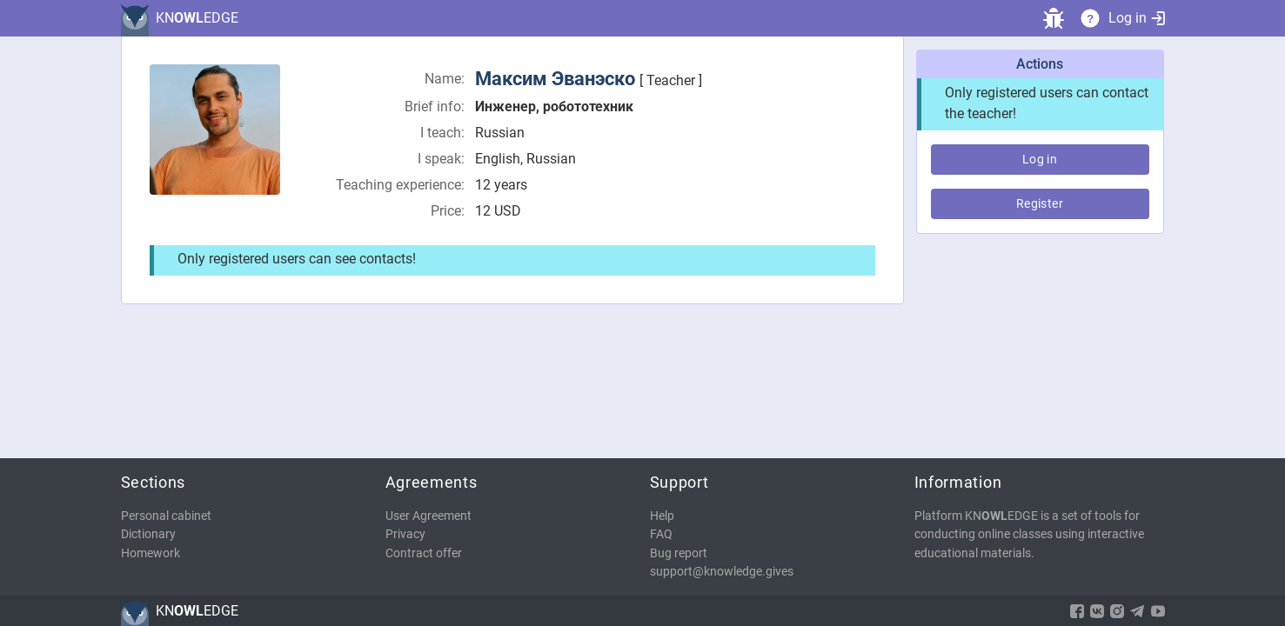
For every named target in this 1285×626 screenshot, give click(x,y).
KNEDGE (197, 18)
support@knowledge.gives (721, 571)
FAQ (661, 534)
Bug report (678, 553)
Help (662, 516)
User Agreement (428, 516)
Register (1039, 203)
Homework (150, 553)
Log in (1136, 18)
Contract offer (423, 553)
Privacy (405, 534)
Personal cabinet (166, 516)
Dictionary (148, 534)
